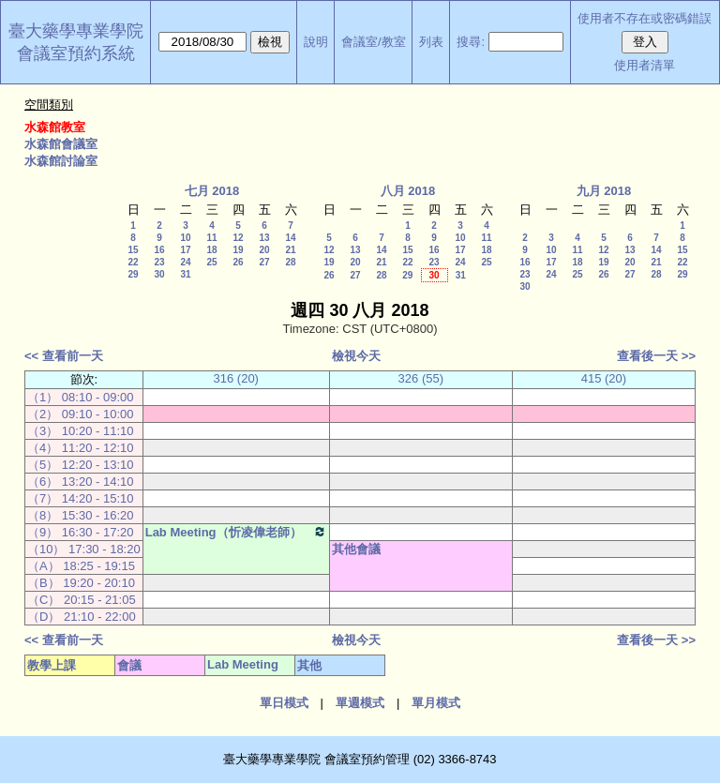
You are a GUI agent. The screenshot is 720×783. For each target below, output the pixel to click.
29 (133, 274)
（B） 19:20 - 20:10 (81, 583)
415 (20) (603, 378)
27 (264, 262)
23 (159, 262)
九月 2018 (604, 191)
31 (185, 274)
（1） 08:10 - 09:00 (80, 397)
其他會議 (356, 549)
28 (290, 262)
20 (264, 250)
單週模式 (360, 703)
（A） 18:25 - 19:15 (81, 566)
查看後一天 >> (656, 356)
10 (185, 238)
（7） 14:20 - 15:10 (80, 498)
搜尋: (471, 42)
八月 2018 (408, 191)
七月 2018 (212, 191)
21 (290, 250)
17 (185, 250)
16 (159, 250)
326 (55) (420, 378)
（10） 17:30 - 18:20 (84, 549)
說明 (316, 42)
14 (290, 238)
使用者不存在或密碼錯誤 (645, 18)
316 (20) (236, 378)
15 (133, 250)
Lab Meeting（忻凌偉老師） (236, 531)
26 (237, 262)
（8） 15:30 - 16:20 (80, 515)
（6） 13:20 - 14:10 (80, 481)
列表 (431, 42)
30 (159, 274)
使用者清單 (644, 65)
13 (264, 238)
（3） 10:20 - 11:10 (80, 431)
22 (133, 262)
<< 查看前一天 (63, 356)
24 (185, 262)
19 (237, 250)
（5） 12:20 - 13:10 (80, 465)
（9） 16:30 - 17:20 (80, 532)
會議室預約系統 (76, 53)
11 (211, 238)
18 (211, 250)
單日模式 (284, 703)
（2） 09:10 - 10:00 (80, 414)
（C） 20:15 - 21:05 (81, 600)
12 (237, 238)
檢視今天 (356, 356)
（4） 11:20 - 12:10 (80, 448)
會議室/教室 (373, 42)
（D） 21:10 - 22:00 (81, 617)
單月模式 (436, 703)
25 (211, 262)
